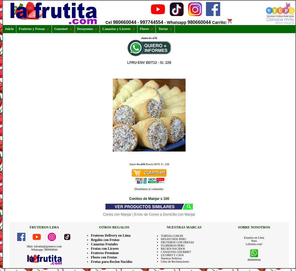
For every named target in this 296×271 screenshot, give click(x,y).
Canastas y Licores (118, 29)
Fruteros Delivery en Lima (111, 235)
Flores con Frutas (104, 257)
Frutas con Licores (105, 249)
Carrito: (222, 22)
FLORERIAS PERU (173, 245)
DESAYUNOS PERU (173, 239)
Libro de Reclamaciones (175, 261)
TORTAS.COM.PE (172, 235)
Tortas (165, 29)
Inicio (9, 29)
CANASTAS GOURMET (176, 252)
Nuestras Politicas (171, 258)
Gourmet (63, 29)
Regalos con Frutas (105, 240)
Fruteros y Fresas (34, 29)
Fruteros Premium (105, 253)
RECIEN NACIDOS (173, 248)
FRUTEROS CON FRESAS (177, 242)
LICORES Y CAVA (172, 255)
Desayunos (87, 29)
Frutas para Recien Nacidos (111, 262)
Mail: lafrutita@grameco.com (44, 246)
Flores (147, 29)
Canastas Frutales (104, 244)
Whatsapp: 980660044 (44, 249)
